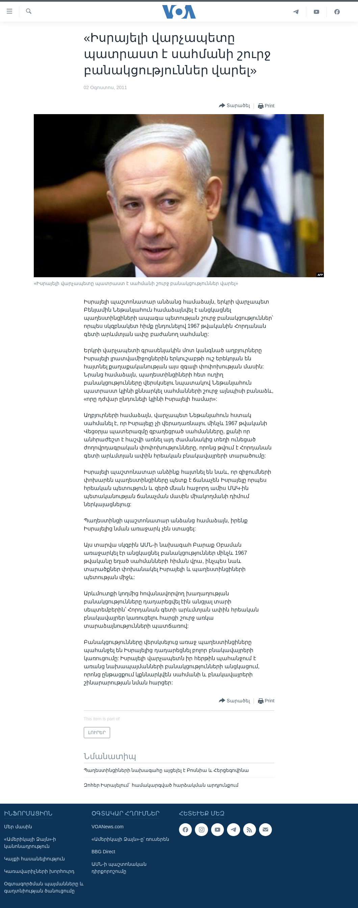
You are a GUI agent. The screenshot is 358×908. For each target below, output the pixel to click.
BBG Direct (103, 851)
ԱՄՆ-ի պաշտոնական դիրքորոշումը (119, 867)
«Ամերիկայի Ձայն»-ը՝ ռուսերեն (130, 839)
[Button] (234, 106)
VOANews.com (108, 826)
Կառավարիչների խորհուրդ (39, 871)
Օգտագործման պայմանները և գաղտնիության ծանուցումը (43, 887)
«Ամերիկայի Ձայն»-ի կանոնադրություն (30, 842)
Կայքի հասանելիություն (34, 858)
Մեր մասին (18, 826)
